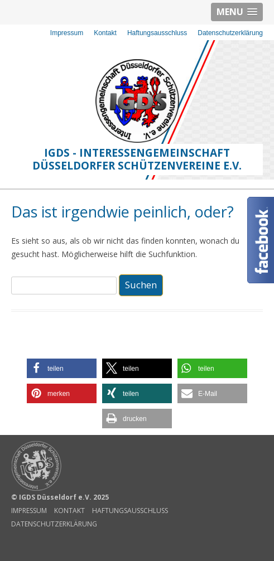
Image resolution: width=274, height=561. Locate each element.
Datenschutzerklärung (230, 33)
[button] (62, 368)
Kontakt (105, 33)
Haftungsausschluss (157, 33)
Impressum (66, 33)
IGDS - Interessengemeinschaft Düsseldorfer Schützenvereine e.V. (137, 159)
